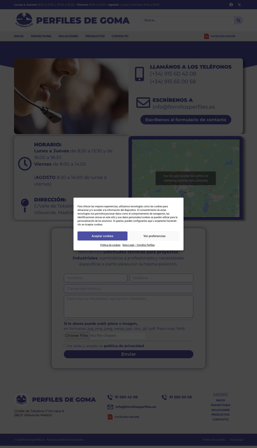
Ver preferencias (154, 236)
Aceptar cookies (102, 236)
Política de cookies (110, 245)
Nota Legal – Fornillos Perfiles (138, 245)
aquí (150, 221)
